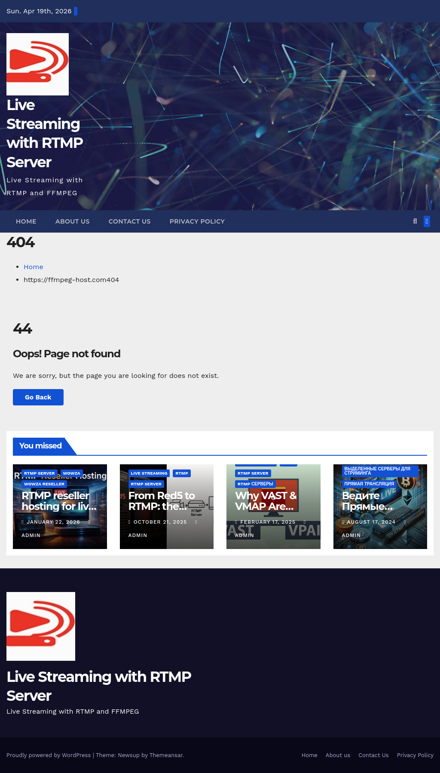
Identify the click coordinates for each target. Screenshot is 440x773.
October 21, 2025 (161, 522)
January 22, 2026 (54, 522)
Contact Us (130, 221)
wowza (71, 473)
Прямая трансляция (369, 484)
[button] (415, 221)
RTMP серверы (255, 484)
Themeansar (166, 755)
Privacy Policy (197, 221)
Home (26, 221)
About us (72, 221)
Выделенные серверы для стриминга (377, 470)
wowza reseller (44, 484)
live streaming (149, 473)
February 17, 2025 (269, 522)
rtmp (181, 473)
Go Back (38, 397)
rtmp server (39, 473)
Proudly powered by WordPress (49, 755)
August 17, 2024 (372, 522)
